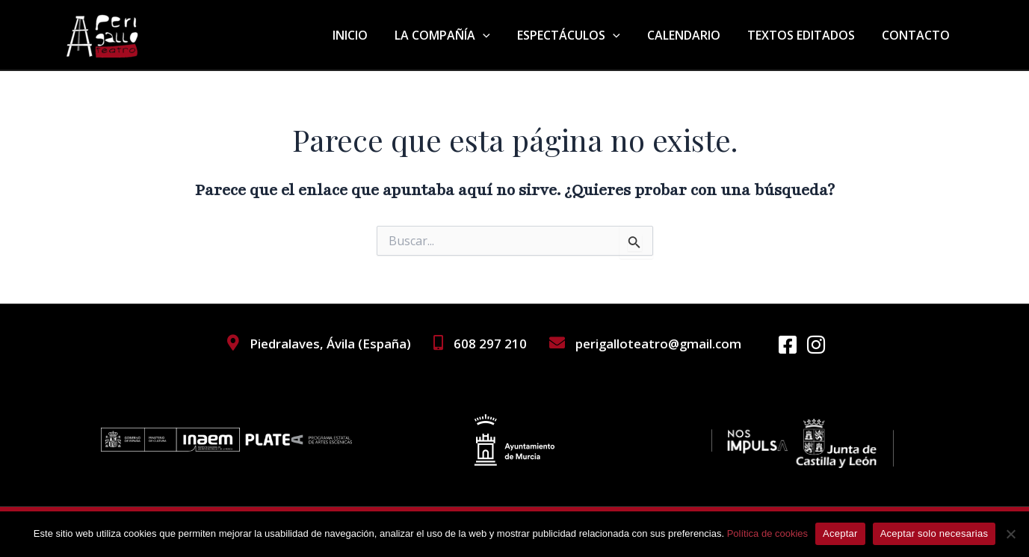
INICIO (366, 35)
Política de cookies (767, 533)
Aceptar (840, 533)
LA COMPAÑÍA (456, 35)
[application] (496, 35)
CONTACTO (917, 35)
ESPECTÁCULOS (579, 35)
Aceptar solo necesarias (934, 533)
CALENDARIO (691, 35)
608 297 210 (488, 343)
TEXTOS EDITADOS (805, 35)
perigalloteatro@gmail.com (657, 343)
